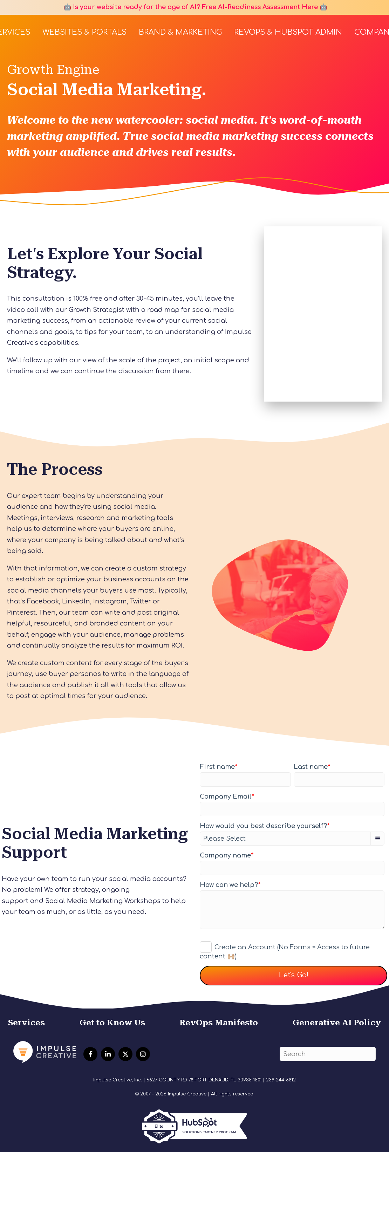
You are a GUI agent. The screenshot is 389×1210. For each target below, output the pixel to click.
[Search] (328, 1054)
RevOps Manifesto (218, 1022)
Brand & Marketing (180, 32)
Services (26, 1022)
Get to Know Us (112, 1022)
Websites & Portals (84, 32)
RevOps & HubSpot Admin (288, 32)
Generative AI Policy (337, 1022)
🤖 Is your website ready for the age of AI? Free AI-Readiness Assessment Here (190, 7)
